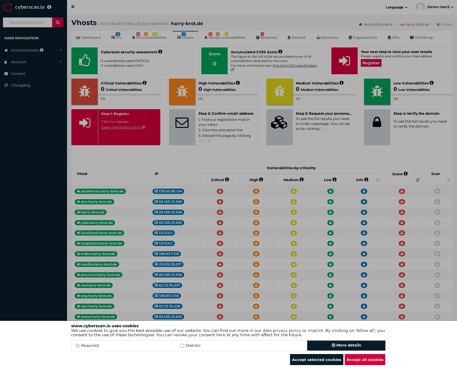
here (220, 334)
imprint (315, 330)
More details (346, 345)
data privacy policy (282, 330)
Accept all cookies (365, 359)
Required (87, 345)
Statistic (190, 345)
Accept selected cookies (316, 359)
